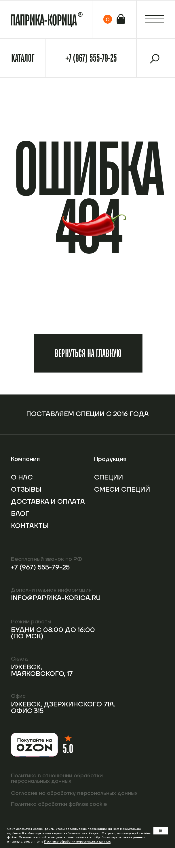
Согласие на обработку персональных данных (74, 793)
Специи (108, 477)
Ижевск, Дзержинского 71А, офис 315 (63, 707)
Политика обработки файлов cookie (59, 804)
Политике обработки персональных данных (77, 841)
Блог (20, 513)
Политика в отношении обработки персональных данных (57, 778)
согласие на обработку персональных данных (110, 837)
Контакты (30, 526)
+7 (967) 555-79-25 (91, 58)
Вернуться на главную (88, 353)
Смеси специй (122, 489)
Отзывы (26, 489)
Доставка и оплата (48, 501)
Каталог (22, 58)
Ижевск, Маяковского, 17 (42, 670)
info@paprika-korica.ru (55, 598)
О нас (22, 477)
